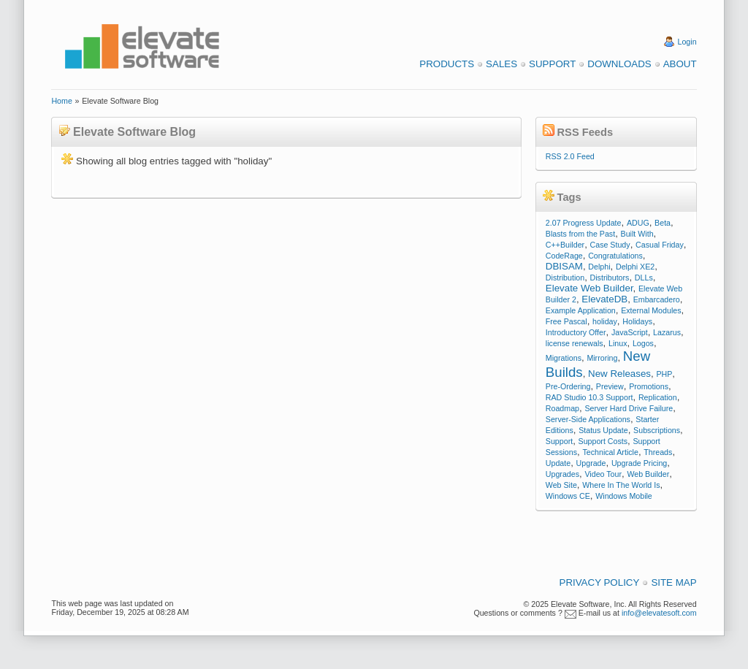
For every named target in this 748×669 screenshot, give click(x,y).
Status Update (603, 430)
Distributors (610, 277)
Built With (637, 233)
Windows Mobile (623, 496)
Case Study (610, 244)
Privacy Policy (600, 582)
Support (552, 63)
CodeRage (564, 255)
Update (558, 463)
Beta (662, 222)
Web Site (561, 485)
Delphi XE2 (635, 266)
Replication (657, 397)
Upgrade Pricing (639, 463)
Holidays (637, 321)
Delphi (599, 266)
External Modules (651, 310)
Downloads (619, 63)
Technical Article (610, 452)
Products (446, 63)
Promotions (648, 386)
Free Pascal (566, 321)
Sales (501, 63)
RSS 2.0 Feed (570, 156)
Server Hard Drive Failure (628, 408)
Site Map (673, 582)
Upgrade (591, 463)
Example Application (581, 310)
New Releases (619, 373)
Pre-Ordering (568, 386)
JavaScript (629, 332)
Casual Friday (660, 244)
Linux (617, 343)
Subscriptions (656, 430)
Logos (643, 343)
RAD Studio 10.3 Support (589, 397)
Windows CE (568, 496)
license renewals (574, 343)
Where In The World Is (621, 485)
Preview (610, 386)
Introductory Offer (576, 332)
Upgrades (562, 474)
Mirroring (602, 357)
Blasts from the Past (580, 233)
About (680, 63)
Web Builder (648, 474)
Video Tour (603, 474)
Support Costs (603, 441)
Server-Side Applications (588, 419)
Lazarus (667, 332)
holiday (604, 321)
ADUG (638, 222)
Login (687, 41)
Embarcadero (656, 299)
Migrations (563, 357)
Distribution (565, 277)
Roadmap (562, 408)
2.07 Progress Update (584, 222)
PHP (664, 374)
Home (61, 100)
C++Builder (565, 244)
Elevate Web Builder (589, 288)
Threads (658, 452)
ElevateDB (604, 299)
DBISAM (564, 266)
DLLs (644, 277)
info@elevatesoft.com (659, 612)
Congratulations (615, 255)
